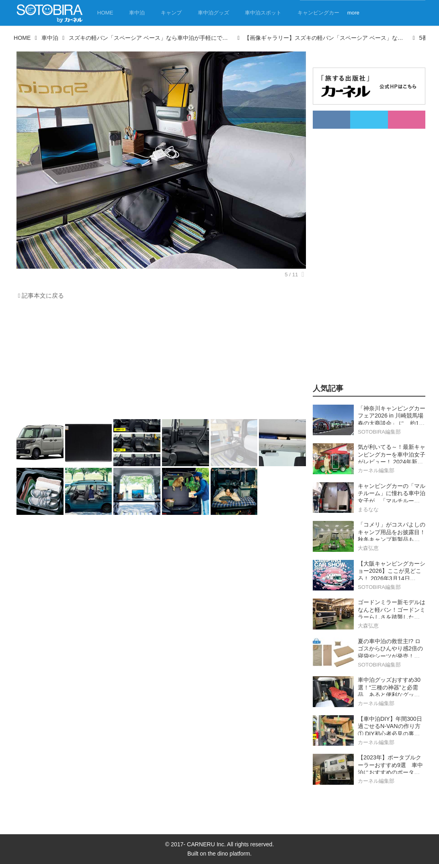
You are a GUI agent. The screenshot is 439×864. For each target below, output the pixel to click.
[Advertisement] (159, 361)
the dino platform (229, 853)
